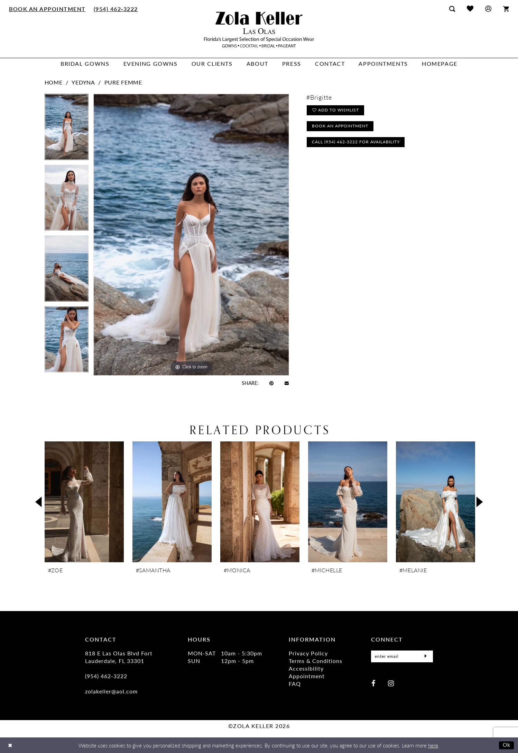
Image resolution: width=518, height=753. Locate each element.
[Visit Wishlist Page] (470, 8)
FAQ (295, 684)
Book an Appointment (340, 127)
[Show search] (452, 9)
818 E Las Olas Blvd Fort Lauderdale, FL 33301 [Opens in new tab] (118, 657)
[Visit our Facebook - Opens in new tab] (373, 681)
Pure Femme (123, 82)
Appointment (307, 676)
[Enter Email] (402, 656)
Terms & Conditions (315, 661)
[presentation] (84, 501)
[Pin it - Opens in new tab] (271, 383)
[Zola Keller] (259, 29)
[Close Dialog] (10, 745)
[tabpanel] (67, 129)
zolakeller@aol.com (111, 691)
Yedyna (83, 82)
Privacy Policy (308, 653)
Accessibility (306, 668)
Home (54, 82)
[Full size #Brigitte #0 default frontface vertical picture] (191, 234)
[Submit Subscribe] (425, 656)
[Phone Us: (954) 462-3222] (116, 9)
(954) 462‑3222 (106, 676)
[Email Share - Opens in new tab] (286, 383)
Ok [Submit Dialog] (507, 744)
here (433, 745)
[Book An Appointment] (47, 9)
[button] (488, 8)
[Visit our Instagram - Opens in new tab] (391, 681)
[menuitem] (47, 9)
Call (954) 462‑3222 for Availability (356, 143)
